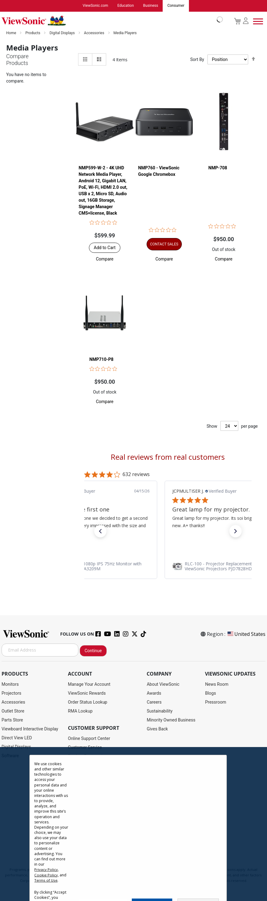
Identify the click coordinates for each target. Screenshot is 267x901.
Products (33, 33)
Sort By (197, 59)
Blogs (210, 693)
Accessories (94, 33)
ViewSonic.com (95, 6)
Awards (154, 693)
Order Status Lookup (87, 702)
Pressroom (215, 702)
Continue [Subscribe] (93, 650)
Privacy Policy (46, 869)
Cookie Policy (46, 874)
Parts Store (12, 719)
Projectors (11, 693)
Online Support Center (89, 738)
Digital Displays (62, 33)
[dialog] (133, 824)
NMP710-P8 (102, 359)
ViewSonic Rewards (87, 693)
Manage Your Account (89, 684)
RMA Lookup (80, 711)
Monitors (10, 684)
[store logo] (111, 21)
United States (246, 634)
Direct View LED (17, 737)
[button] (105, 259)
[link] (168, 566)
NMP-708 (217, 168)
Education (125, 6)
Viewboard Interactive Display (30, 728)
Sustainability (159, 711)
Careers (154, 702)
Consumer (175, 6)
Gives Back (157, 728)
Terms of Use (46, 880)
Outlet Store (13, 711)
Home (11, 33)
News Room (216, 684)
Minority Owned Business (171, 719)
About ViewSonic (163, 684)
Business (150, 6)
